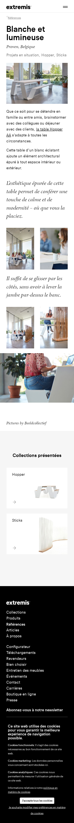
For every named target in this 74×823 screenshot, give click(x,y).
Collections (16, 612)
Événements (16, 676)
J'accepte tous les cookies (37, 800)
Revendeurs (16, 658)
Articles (12, 630)
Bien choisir (16, 664)
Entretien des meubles (25, 670)
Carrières (14, 688)
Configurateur (18, 646)
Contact (13, 682)
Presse (11, 700)
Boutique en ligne (21, 694)
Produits (13, 618)
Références (15, 624)
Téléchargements (21, 652)
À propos (14, 636)
